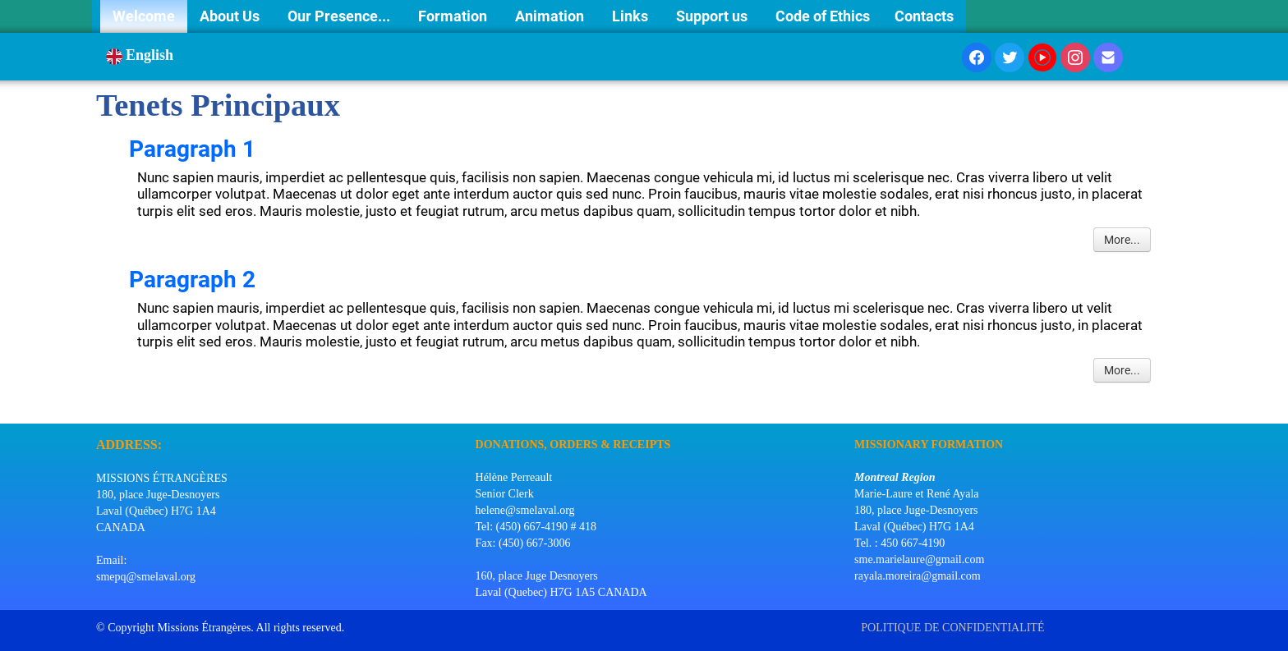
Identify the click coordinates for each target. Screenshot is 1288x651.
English (141, 55)
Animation (551, 16)
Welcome (144, 16)
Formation (454, 16)
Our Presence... (340, 16)
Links (631, 16)
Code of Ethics (822, 16)
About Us (231, 16)
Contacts (924, 16)
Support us (713, 16)
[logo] (102, 403)
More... (1122, 239)
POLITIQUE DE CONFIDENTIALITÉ (954, 627)
